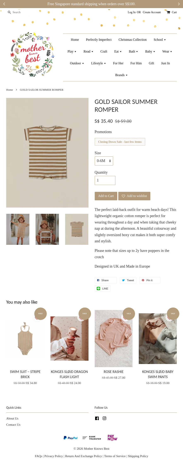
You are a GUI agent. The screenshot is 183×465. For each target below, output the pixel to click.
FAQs (38, 456)
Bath (133, 51)
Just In (165, 63)
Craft (103, 51)
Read (88, 51)
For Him (136, 63)
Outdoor (77, 63)
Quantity (101, 172)
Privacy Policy (53, 456)
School (160, 39)
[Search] (18, 13)
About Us (12, 418)
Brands (121, 75)
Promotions (103, 132)
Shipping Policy (138, 456)
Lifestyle (98, 63)
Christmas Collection (133, 39)
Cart (174, 12)
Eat (118, 51)
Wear (167, 51)
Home (75, 39)
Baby (150, 51)
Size (98, 153)
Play (72, 51)
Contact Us (13, 424)
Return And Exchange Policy (83, 456)
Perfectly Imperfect (99, 39)
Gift (151, 63)
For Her (118, 63)
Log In (132, 12)
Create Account (152, 12)
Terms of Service (115, 456)
